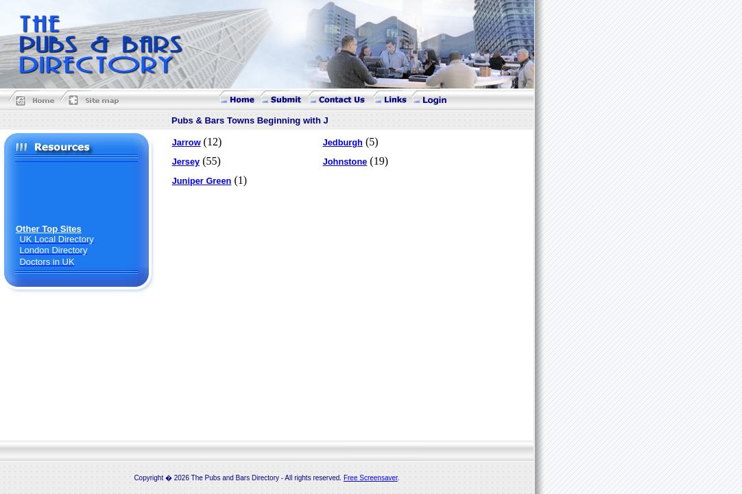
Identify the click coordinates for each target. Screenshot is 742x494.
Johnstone (345, 161)
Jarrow (186, 142)
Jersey (186, 161)
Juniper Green (202, 181)
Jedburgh (343, 142)
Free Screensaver (371, 478)
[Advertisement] (77, 193)
